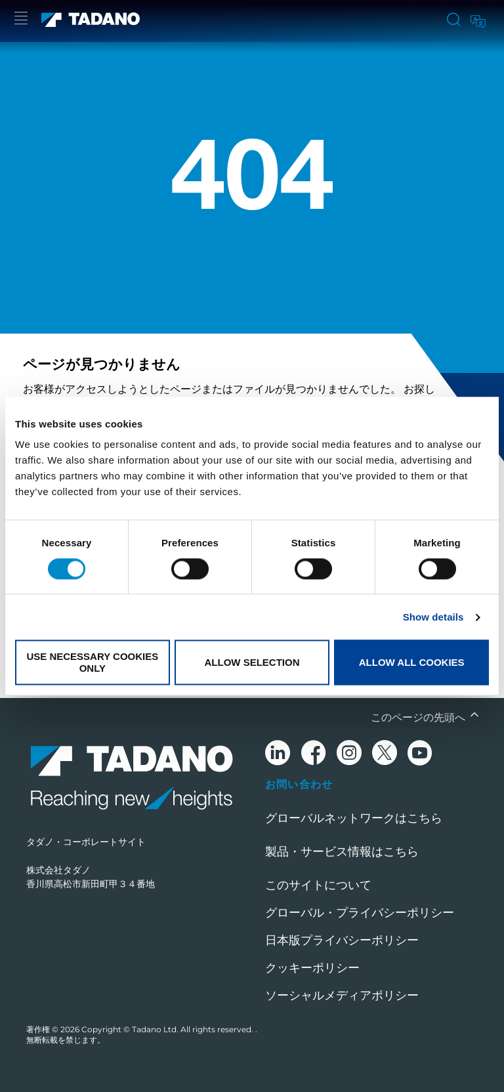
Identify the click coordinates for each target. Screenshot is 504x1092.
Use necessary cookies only (92, 662)
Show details (433, 616)
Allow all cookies (412, 662)
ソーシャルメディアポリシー (342, 995)
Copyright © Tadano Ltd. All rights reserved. (168, 1029)
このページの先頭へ (419, 717)
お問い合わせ (299, 784)
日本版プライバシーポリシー (342, 940)
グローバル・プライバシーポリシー (359, 913)
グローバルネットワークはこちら (353, 818)
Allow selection (251, 662)
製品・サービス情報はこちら (342, 851)
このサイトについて (318, 885)
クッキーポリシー (312, 968)
